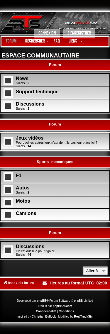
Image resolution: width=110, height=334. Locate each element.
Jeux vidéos (29, 137)
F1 (18, 175)
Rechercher (35, 41)
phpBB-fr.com (62, 306)
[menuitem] (47, 34)
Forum (11, 41)
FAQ (57, 41)
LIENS (73, 41)
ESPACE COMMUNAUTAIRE (40, 55)
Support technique (37, 91)
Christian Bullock (44, 316)
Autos (23, 187)
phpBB (41, 300)
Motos (23, 201)
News (22, 78)
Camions (26, 213)
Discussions (30, 103)
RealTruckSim (83, 316)
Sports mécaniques (55, 162)
